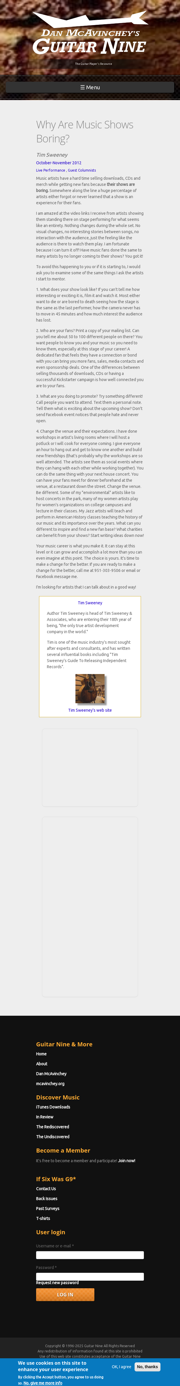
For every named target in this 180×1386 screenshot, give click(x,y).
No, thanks (147, 1369)
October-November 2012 (59, 162)
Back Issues (46, 1198)
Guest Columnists (82, 170)
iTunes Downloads (53, 1107)
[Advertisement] (90, 766)
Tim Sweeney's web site (90, 710)
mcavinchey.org (50, 1083)
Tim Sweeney (90, 603)
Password (46, 1267)
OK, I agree (121, 1369)
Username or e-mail (55, 1246)
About (41, 1064)
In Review (44, 1117)
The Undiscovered (52, 1136)
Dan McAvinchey (51, 1073)
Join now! (126, 1160)
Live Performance (50, 170)
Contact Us (46, 1188)
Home (41, 1054)
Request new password (57, 1282)
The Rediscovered (52, 1127)
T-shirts (43, 1218)
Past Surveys (47, 1208)
